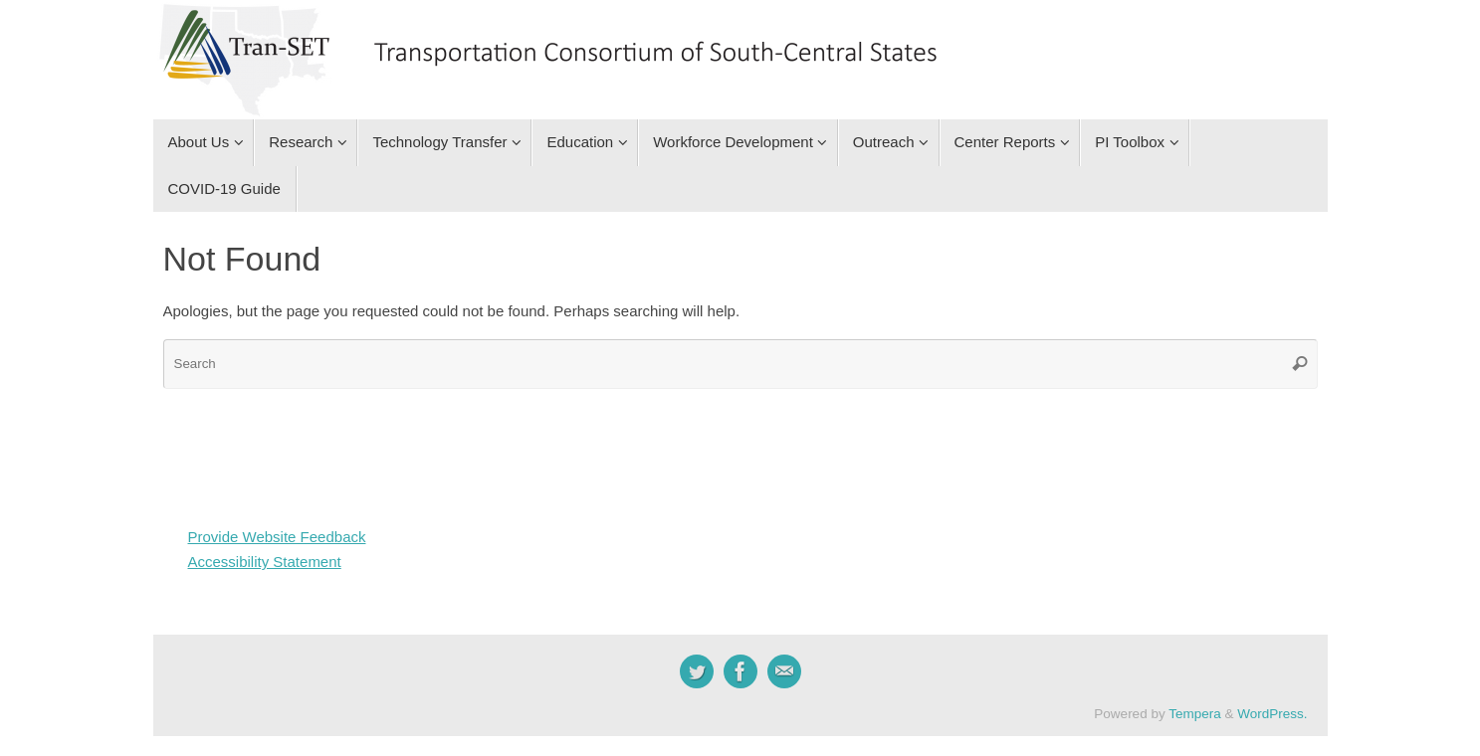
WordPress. (1272, 713)
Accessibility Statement (264, 561)
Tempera (1194, 713)
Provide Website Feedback (277, 536)
